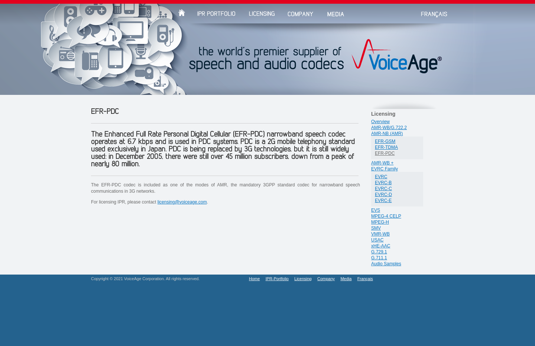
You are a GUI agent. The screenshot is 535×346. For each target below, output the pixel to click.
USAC (377, 240)
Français (365, 278)
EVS (375, 210)
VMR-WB (380, 234)
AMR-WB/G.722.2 (389, 127)
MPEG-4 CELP (386, 216)
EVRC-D (383, 194)
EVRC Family (384, 169)
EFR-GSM (385, 141)
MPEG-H (380, 222)
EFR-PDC (385, 153)
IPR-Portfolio (277, 278)
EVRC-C (383, 188)
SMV (376, 228)
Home (254, 278)
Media (345, 278)
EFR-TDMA (386, 147)
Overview (380, 121)
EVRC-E (383, 200)
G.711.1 (379, 257)
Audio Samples (386, 263)
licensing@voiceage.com (182, 202)
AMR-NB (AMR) (387, 133)
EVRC (381, 176)
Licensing (302, 278)
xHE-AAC (380, 246)
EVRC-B (383, 182)
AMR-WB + (382, 163)
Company (326, 278)
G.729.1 (379, 251)
